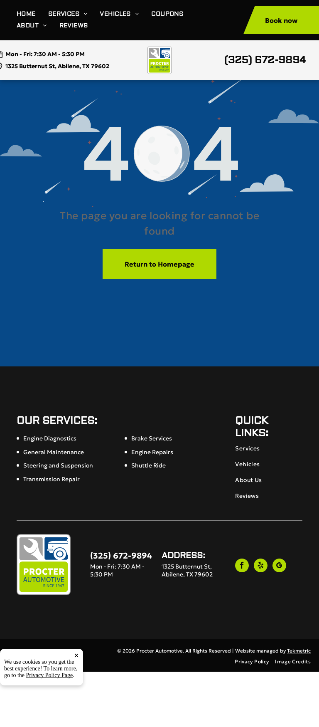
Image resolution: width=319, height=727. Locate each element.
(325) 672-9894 (265, 60)
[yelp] (260, 566)
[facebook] (242, 566)
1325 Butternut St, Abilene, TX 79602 (57, 66)
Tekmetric (299, 651)
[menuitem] (32, 14)
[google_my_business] (279, 566)
